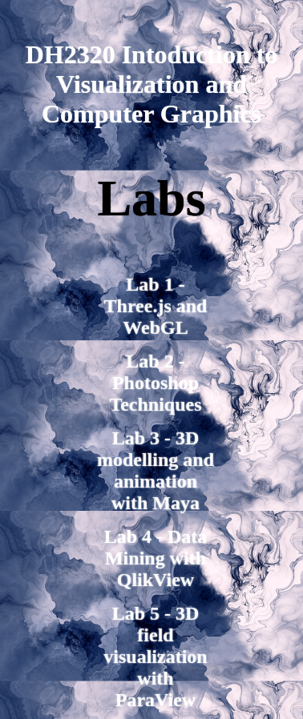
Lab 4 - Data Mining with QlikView (156, 558)
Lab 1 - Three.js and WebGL (156, 306)
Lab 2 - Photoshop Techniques (155, 383)
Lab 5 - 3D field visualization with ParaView (155, 656)
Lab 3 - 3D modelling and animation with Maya (155, 470)
